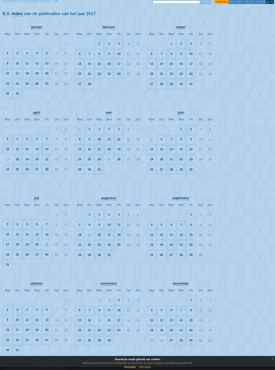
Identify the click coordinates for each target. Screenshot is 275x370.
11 (27, 63)
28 (89, 83)
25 (27, 83)
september (180, 198)
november (109, 283)
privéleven (221, 2)
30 (7, 93)
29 (171, 83)
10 (17, 63)
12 (37, 63)
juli (36, 198)
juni (181, 112)
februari (108, 27)
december (181, 283)
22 (99, 73)
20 (46, 73)
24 (17, 83)
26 (37, 83)
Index (17, 13)
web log (249, 2)
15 (99, 63)
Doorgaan (130, 366)
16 (7, 73)
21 (89, 73)
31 (17, 93)
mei (109, 112)
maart (180, 27)
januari (36, 27)
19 (37, 73)
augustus (108, 198)
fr (271, 2)
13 (46, 63)
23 (7, 83)
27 (46, 83)
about (239, 2)
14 (89, 63)
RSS (231, 2)
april (36, 112)
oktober (37, 283)
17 (17, 73)
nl (268, 2)
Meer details (145, 367)
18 (27, 73)
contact (260, 2)
